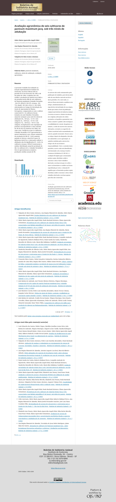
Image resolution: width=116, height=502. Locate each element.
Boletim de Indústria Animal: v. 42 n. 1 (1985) (33, 247)
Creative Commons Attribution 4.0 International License (67, 482)
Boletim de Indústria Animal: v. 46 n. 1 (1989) (57, 296)
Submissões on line (67, 13)
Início (16, 20)
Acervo (22, 20)
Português (81, 40)
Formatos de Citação (55, 200)
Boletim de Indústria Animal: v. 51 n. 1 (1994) (43, 377)
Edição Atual (29, 13)
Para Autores (82, 55)
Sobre (78, 13)
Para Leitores (82, 52)
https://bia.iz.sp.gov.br (58, 468)
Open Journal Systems (85, 218)
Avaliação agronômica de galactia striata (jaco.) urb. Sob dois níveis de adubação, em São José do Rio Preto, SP (44, 367)
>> (20, 435)
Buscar (100, 13)
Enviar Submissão (85, 23)
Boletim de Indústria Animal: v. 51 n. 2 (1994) (49, 235)
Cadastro (95, 1)
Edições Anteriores (43, 13)
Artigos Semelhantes (23, 209)
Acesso (102, 1)
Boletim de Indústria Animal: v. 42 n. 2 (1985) (44, 218)
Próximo (67, 312)
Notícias (55, 13)
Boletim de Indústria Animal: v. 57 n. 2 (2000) (33, 431)
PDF (52, 58)
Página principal (17, 13)
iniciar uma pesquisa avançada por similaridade (43, 316)
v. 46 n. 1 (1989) (31, 20)
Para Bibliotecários (84, 58)
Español (80, 37)
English (80, 34)
